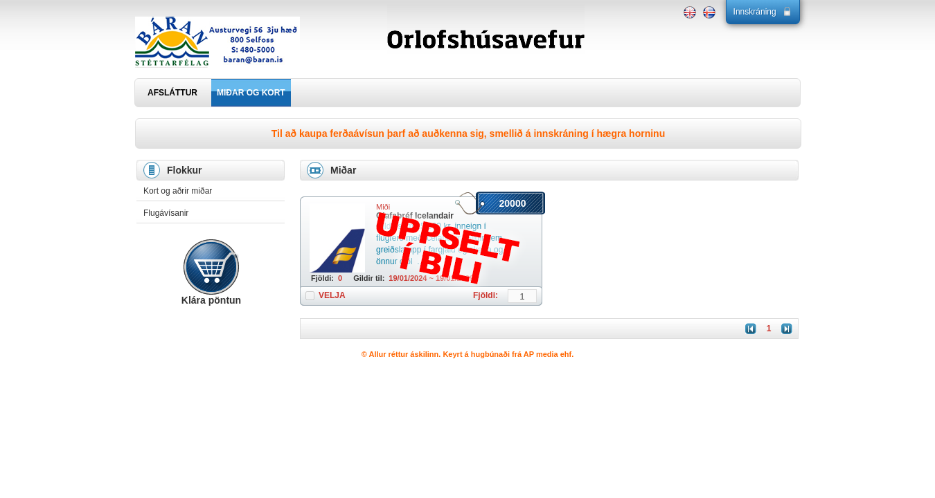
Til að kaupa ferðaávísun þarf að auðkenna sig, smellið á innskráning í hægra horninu (468, 133)
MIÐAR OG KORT (251, 93)
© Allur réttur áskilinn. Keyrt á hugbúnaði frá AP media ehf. (468, 354)
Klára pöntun (211, 300)
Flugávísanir (165, 213)
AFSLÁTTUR (172, 93)
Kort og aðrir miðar (177, 191)
